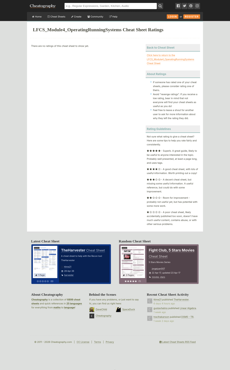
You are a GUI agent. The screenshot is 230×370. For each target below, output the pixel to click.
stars (162, 277)
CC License (83, 341)
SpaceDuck (128, 309)
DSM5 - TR (187, 316)
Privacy (110, 341)
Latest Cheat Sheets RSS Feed (177, 341)
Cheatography (39, 299)
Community (95, 16)
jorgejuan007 (158, 268)
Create (76, 16)
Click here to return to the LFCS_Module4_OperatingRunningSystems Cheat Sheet (170, 59)
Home (37, 16)
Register (192, 16)
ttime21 (67, 266)
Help (113, 16)
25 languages (74, 303)
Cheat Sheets (56, 16)
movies (155, 277)
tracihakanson (161, 316)
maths (57, 307)
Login (172, 16)
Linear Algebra (188, 308)
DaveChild (101, 309)
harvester (69, 275)
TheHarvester (181, 299)
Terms (97, 341)
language (69, 307)
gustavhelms (161, 308)
